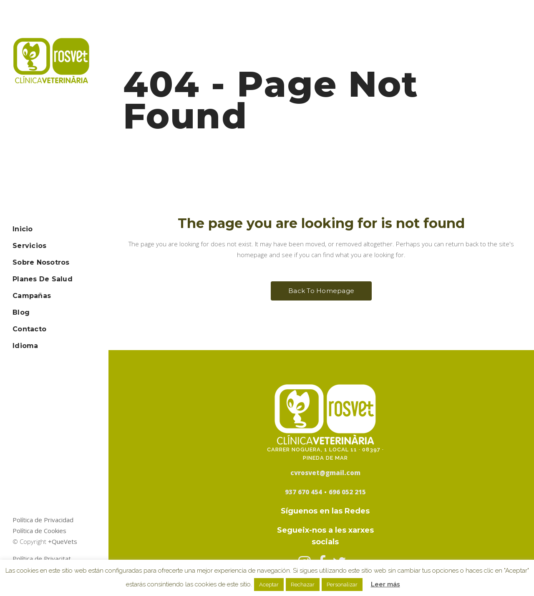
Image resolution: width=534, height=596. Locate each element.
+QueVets (62, 541)
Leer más (385, 584)
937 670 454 (303, 492)
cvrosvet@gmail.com (325, 472)
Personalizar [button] (342, 584)
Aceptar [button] (269, 584)
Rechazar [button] (303, 584)
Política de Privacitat (42, 558)
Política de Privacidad (43, 520)
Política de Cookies (39, 530)
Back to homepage (321, 291)
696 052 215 (347, 492)
